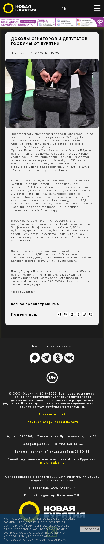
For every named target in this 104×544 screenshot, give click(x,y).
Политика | (19, 53)
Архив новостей (52, 414)
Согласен (90, 529)
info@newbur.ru (52, 462)
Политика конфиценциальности (52, 422)
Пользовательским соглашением (34, 539)
